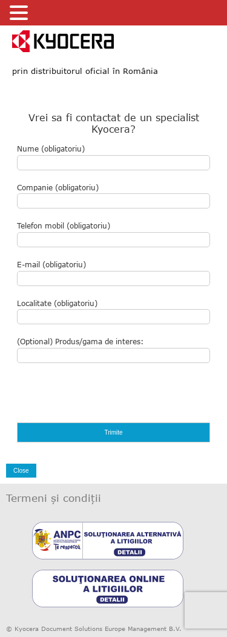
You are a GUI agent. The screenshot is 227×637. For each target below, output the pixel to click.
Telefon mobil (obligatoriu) (114, 234)
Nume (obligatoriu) (114, 157)
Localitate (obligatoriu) (114, 312)
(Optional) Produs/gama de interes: (114, 350)
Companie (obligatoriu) (114, 196)
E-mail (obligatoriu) (114, 273)
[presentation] (109, 398)
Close (21, 470)
